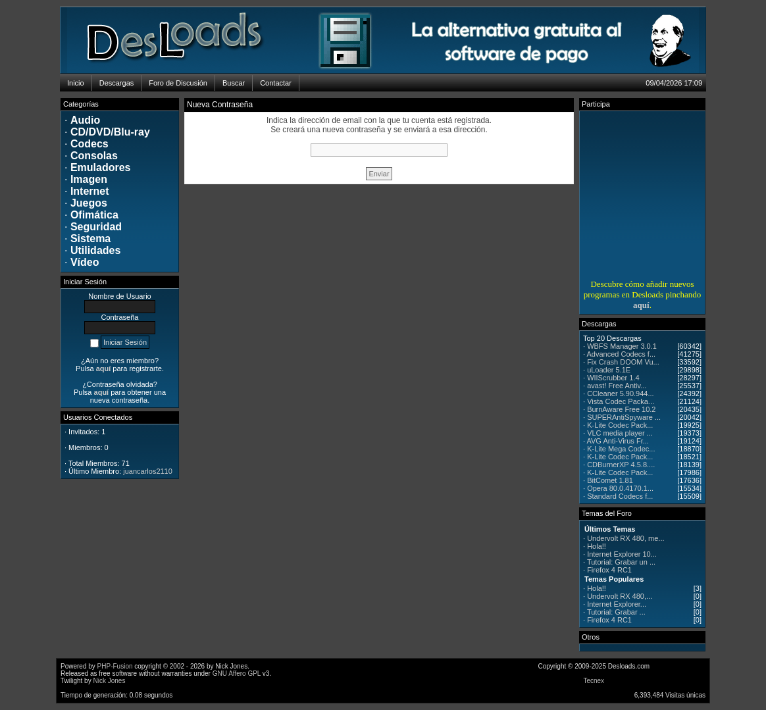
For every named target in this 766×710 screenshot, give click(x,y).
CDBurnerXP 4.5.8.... (621, 465)
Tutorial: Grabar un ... (621, 562)
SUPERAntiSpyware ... (624, 417)
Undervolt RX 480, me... (625, 538)
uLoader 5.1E (608, 370)
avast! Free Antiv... (616, 386)
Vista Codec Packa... (620, 401)
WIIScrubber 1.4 (613, 378)
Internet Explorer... (616, 604)
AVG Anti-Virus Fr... (618, 441)
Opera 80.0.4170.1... (620, 488)
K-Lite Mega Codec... (621, 449)
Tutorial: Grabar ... (616, 612)
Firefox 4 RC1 (609, 570)
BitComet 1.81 (610, 480)
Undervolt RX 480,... (619, 596)
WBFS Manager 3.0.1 (622, 346)
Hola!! (596, 546)
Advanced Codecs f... (621, 354)
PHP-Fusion (115, 666)
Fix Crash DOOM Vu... (623, 362)
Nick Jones (109, 680)
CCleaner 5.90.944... (620, 393)
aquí (641, 305)
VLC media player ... (620, 433)
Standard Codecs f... (620, 496)
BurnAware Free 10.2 (621, 409)
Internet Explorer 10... (622, 554)
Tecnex (593, 680)
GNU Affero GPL (237, 673)
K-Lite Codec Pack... (620, 425)
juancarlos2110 (147, 471)
